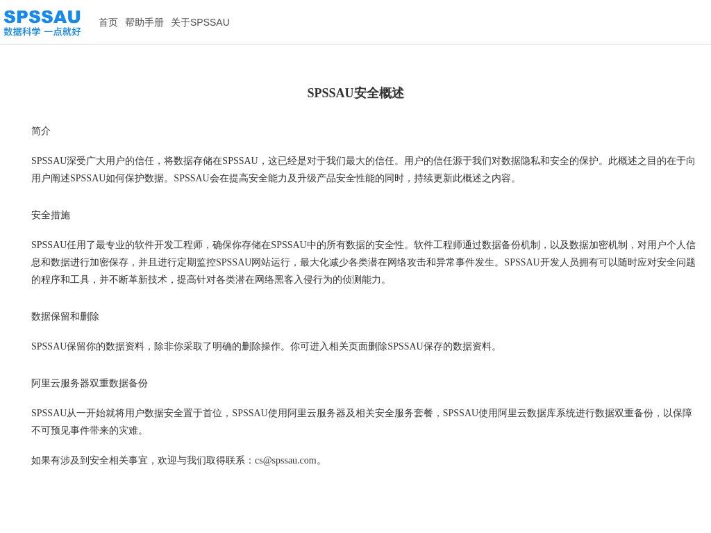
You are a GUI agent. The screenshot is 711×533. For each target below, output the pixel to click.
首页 (108, 22)
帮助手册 (144, 22)
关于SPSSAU (200, 22)
